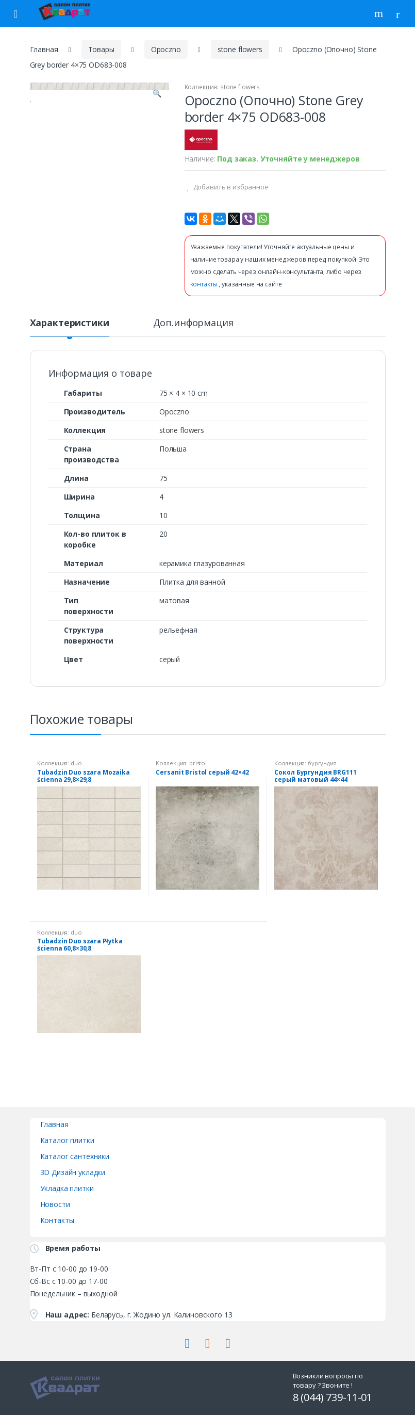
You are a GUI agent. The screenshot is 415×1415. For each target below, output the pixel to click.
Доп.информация (193, 323)
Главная (44, 49)
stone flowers (240, 49)
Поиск (380, 13)
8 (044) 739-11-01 (333, 1397)
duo (76, 763)
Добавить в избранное (230, 186)
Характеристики (69, 323)
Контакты (57, 1220)
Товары (101, 49)
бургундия (322, 763)
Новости (55, 1204)
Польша (173, 449)
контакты (204, 284)
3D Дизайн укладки (73, 1172)
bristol (198, 763)
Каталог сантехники (74, 1156)
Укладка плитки (67, 1188)
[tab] (69, 327)
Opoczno (166, 49)
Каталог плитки (67, 1140)
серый (169, 659)
